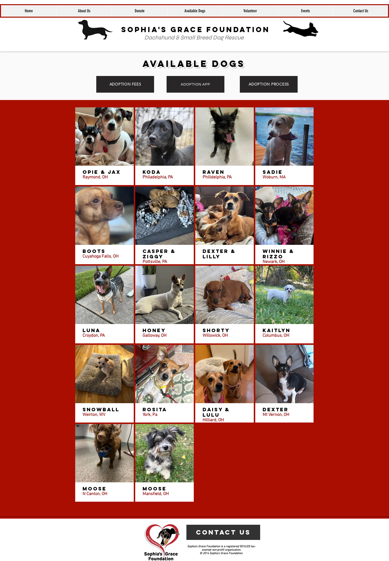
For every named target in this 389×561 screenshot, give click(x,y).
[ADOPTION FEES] (125, 84)
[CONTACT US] (223, 532)
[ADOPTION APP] (195, 84)
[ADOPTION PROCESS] (269, 84)
